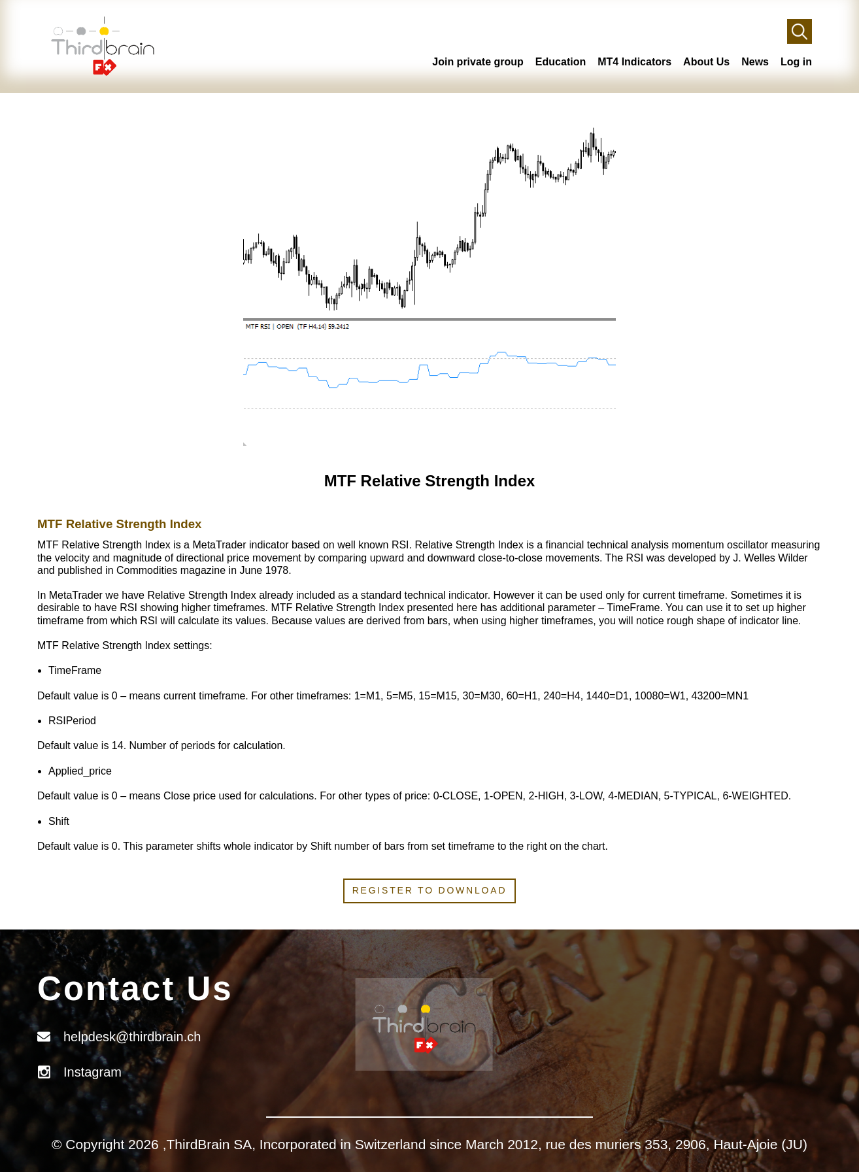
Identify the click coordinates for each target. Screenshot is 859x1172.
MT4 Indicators (634, 61)
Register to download (429, 890)
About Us (706, 61)
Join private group (478, 61)
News (755, 61)
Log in (796, 61)
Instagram (92, 1072)
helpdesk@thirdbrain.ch (132, 1037)
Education (560, 61)
